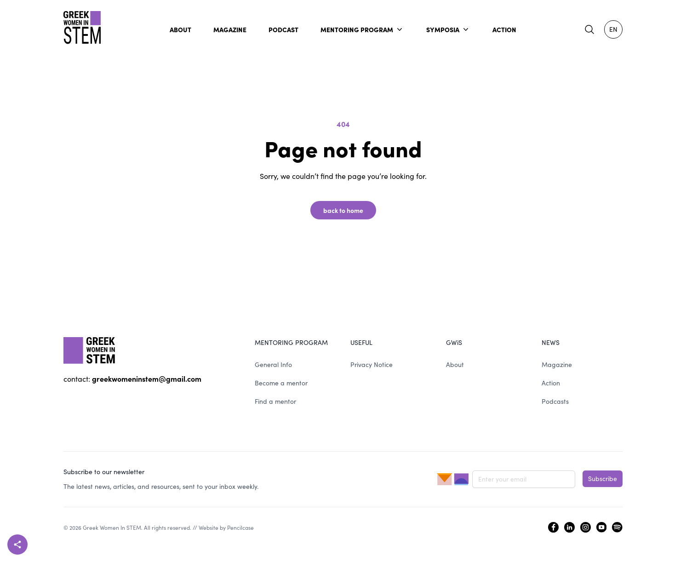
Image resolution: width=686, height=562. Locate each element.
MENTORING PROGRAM (362, 29)
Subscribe (602, 478)
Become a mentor (281, 382)
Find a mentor (275, 401)
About (455, 364)
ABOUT (180, 29)
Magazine (557, 364)
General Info (273, 364)
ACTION (504, 29)
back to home (343, 210)
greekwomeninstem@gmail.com (146, 378)
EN (613, 29)
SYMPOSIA (448, 29)
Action (551, 382)
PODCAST (283, 29)
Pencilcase (240, 527)
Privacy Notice (371, 364)
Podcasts (555, 401)
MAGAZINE (229, 29)
